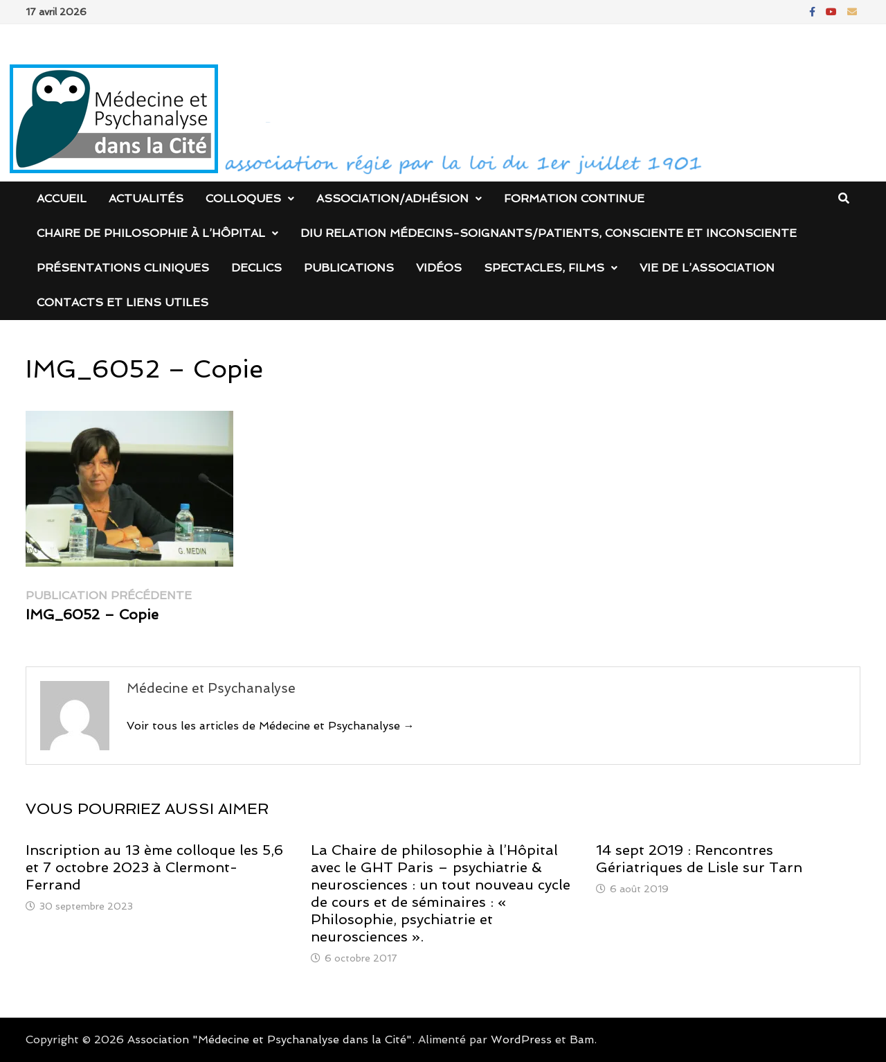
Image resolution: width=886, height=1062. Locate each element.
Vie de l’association (707, 267)
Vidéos (439, 267)
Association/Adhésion (392, 198)
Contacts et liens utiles (122, 302)
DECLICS (256, 267)
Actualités (146, 198)
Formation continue (574, 198)
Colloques (243, 198)
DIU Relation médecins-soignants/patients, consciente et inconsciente (548, 233)
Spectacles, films (544, 267)
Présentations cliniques (123, 267)
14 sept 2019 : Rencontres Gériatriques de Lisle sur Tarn (699, 859)
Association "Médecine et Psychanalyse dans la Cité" (269, 1039)
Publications (349, 267)
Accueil (62, 198)
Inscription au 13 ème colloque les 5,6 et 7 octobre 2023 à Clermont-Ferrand (154, 867)
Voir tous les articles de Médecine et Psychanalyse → (271, 725)
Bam (582, 1039)
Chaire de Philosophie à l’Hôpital (151, 233)
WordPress (521, 1039)
